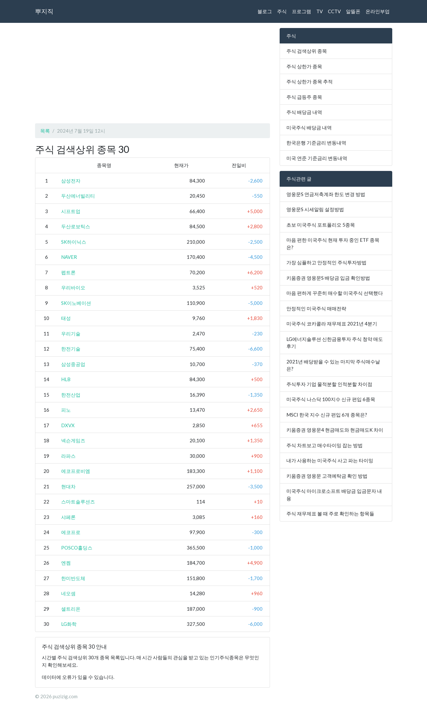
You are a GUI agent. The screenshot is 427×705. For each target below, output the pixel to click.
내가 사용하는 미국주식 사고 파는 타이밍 (329, 460)
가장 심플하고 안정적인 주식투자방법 (326, 262)
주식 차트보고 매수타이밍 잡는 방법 (324, 445)
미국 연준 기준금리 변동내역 (316, 158)
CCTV (334, 11)
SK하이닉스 (73, 242)
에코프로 (70, 532)
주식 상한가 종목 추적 (309, 81)
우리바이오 (73, 287)
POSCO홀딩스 (76, 547)
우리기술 (70, 333)
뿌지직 (44, 11)
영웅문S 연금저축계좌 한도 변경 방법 (325, 194)
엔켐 (66, 563)
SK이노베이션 (76, 303)
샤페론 (68, 517)
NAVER (69, 257)
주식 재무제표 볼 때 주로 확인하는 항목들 (330, 513)
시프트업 (70, 211)
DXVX (68, 425)
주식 (282, 11)
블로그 (264, 11)
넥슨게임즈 (73, 440)
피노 (66, 410)
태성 (66, 318)
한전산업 (70, 395)
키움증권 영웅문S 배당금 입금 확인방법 (328, 278)
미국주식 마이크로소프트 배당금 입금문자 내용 (334, 494)
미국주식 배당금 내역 (309, 127)
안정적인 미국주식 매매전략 (316, 308)
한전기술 (70, 349)
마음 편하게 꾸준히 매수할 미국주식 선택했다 (334, 293)
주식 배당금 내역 (304, 112)
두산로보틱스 (75, 226)
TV (319, 11)
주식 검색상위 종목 (306, 51)
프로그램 (301, 11)
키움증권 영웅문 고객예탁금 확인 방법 (326, 476)
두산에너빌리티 (78, 196)
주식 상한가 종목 (304, 66)
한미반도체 (73, 578)
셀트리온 (70, 609)
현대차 (68, 486)
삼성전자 (70, 180)
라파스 (68, 456)
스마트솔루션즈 (78, 501)
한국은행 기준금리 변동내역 (316, 143)
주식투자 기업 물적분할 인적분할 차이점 (329, 384)
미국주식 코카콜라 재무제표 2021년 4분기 (331, 323)
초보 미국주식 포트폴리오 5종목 (320, 225)
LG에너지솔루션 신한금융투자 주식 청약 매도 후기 (334, 342)
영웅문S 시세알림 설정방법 (315, 209)
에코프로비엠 (75, 471)
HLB (65, 379)
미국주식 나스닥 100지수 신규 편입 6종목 (330, 399)
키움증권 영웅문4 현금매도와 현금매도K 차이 (334, 430)
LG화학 (69, 624)
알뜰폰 (353, 11)
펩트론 (68, 272)
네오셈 (68, 593)
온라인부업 (378, 11)
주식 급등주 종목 (304, 97)
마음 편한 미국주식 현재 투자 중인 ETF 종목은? (332, 243)
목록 (45, 131)
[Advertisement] (152, 73)
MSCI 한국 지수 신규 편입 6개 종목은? (326, 415)
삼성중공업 (73, 364)
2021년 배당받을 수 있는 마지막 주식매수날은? (333, 365)
